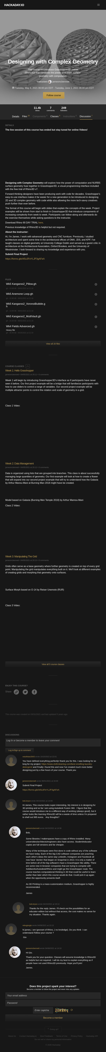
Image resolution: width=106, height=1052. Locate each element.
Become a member (34, 989)
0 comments (44, 374)
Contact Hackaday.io (28, 1036)
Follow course (54, 95)
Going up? (53, 1029)
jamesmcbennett (58, 81)
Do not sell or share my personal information (53, 1039)
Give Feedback (46, 1036)
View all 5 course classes (53, 664)
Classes (55, 116)
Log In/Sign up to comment (19, 750)
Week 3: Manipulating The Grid (21, 556)
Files (26, 116)
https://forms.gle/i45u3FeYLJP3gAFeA (25, 259)
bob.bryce (27, 801)
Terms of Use (61, 1036)
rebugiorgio (27, 925)
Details (15, 116)
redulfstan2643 (29, 757)
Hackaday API (92, 1036)
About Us (12, 1036)
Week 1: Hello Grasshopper (19, 370)
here (40, 222)
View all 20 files (53, 344)
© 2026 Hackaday (53, 1045)
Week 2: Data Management (19, 463)
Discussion (86, 116)
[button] (98, 5)
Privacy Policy (77, 1036)
